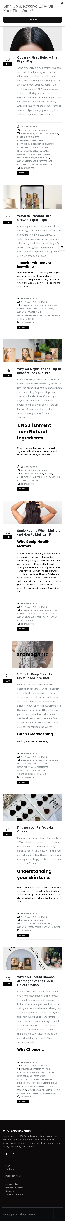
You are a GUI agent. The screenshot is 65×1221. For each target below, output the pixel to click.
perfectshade (44, 161)
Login (7, 1165)
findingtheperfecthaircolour (34, 923)
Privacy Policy (11, 1184)
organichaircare (26, 161)
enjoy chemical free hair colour (35, 1086)
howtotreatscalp (36, 613)
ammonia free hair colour (35, 1069)
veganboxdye (46, 164)
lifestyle (36, 154)
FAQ (7, 1172)
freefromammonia (27, 150)
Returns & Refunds (14, 1187)
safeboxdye (23, 164)
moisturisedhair (26, 770)
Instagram (13, 1154)
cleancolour (24, 143)
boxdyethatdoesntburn (31, 140)
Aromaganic (30, 126)
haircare (44, 150)
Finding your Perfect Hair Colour (36, 829)
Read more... (22, 173)
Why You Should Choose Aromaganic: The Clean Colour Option (36, 981)
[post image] (32, 38)
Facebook (6, 1154)
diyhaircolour (40, 147)
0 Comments (27, 168)
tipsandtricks (25, 774)
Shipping (9, 1191)
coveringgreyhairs (43, 143)
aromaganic (27, 133)
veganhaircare (25, 319)
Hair (33, 130)
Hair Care (42, 130)
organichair (42, 157)
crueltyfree (24, 147)
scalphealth (42, 617)
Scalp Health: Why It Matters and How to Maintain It (38, 533)
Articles (25, 130)
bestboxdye (23, 137)
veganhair (40, 774)
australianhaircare (47, 133)
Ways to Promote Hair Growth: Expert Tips (34, 218)
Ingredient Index (13, 1175)
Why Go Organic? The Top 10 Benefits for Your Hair (39, 371)
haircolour (23, 154)
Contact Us (10, 1169)
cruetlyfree (33, 1082)
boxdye (35, 137)
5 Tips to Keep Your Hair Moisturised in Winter (35, 676)
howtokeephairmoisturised (32, 767)
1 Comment (27, 930)
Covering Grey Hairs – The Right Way (37, 59)
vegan (34, 164)
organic (47, 154)
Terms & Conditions (14, 1194)
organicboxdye (25, 157)
